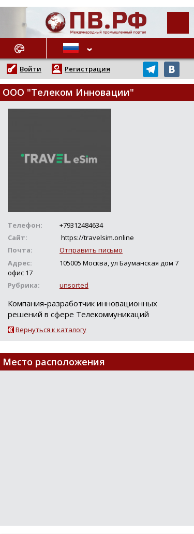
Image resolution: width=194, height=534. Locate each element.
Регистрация (87, 68)
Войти (30, 68)
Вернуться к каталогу (51, 329)
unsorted (73, 285)
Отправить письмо (91, 250)
